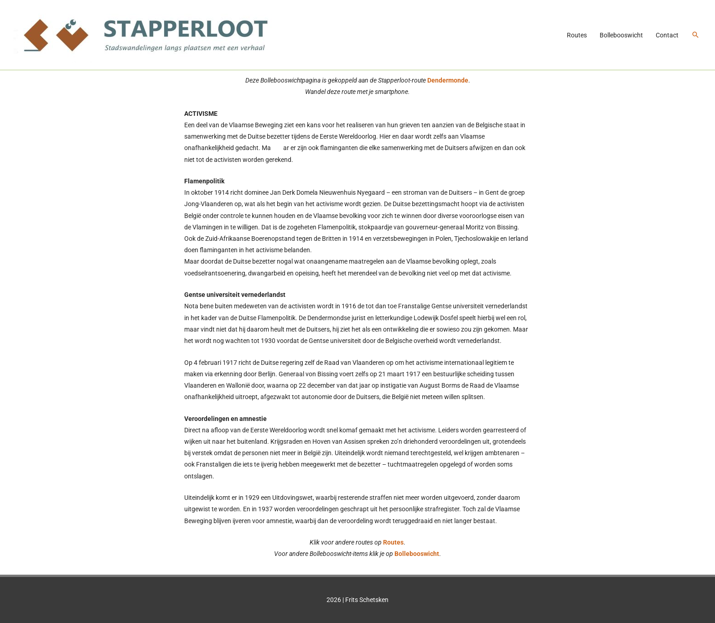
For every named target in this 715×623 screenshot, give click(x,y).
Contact (667, 35)
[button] (695, 35)
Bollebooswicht (621, 35)
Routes (577, 35)
